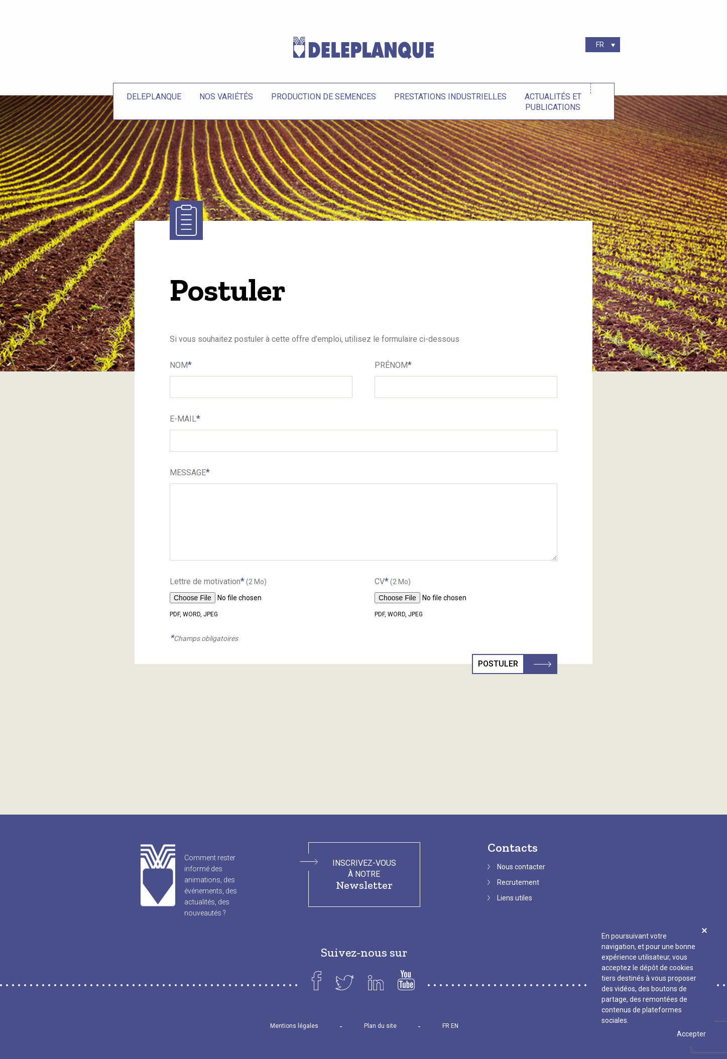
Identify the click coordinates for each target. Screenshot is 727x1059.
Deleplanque (154, 96)
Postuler (501, 664)
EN (454, 1025)
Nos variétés (226, 96)
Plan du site (380, 1025)
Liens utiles (514, 898)
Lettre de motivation (218, 581)
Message (190, 472)
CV (393, 581)
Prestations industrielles (450, 96)
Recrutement (518, 882)
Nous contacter (521, 867)
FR (445, 1025)
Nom (181, 364)
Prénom (393, 364)
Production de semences (323, 96)
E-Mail (185, 418)
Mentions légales (294, 1025)
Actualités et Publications (553, 102)
